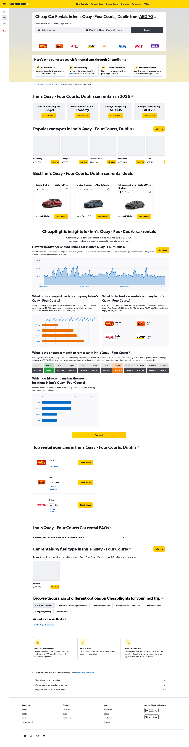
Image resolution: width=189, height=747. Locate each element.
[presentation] (155, 17)
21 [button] (84, 73)
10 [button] (59, 67)
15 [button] (90, 67)
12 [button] (71, 67)
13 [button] (78, 67)
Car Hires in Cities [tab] (153, 605)
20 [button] (77, 73)
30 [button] (52, 86)
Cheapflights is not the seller (100, 679)
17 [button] (59, 73)
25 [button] (65, 80)
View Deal (55, 162)
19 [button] (71, 73)
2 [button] (52, 61)
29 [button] (90, 80)
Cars (33, 84)
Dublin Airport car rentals (44, 624)
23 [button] (52, 80)
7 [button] (84, 61)
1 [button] (90, 54)
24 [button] (58, 80)
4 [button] (65, 61)
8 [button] (90, 61)
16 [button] (52, 73)
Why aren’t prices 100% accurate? (100, 689)
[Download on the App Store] (151, 716)
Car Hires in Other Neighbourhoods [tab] (72, 605)
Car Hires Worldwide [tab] (101, 605)
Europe (40, 84)
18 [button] (65, 73)
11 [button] (65, 67)
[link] (48, 115)
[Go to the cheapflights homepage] (19, 4)
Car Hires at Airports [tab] (43, 605)
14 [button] (84, 67)
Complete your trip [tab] (43, 611)
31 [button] (59, 86)
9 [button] (52, 67)
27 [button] (77, 80)
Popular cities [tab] (62, 611)
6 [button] (77, 61)
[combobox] (42, 23)
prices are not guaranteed (85, 672)
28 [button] (84, 80)
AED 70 (146, 16)
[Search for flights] (4, 12)
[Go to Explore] (4, 23)
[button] (4, 4)
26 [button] (71, 80)
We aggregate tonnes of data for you (100, 684)
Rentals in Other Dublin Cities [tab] (128, 605)
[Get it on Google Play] (151, 709)
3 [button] (58, 61)
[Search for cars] (4, 17)
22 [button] (90, 73)
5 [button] (71, 61)
